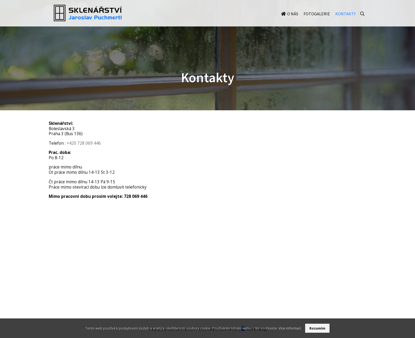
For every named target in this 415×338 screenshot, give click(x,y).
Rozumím (317, 328)
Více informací (290, 328)
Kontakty (345, 19)
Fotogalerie (317, 19)
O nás (292, 19)
